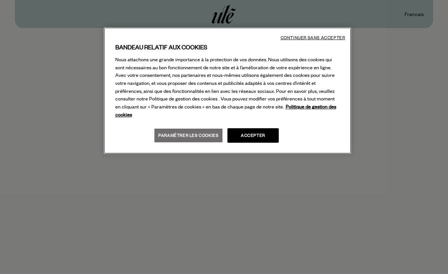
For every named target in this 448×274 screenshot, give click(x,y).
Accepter (253, 135)
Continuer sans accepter (313, 37)
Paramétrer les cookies (188, 135)
